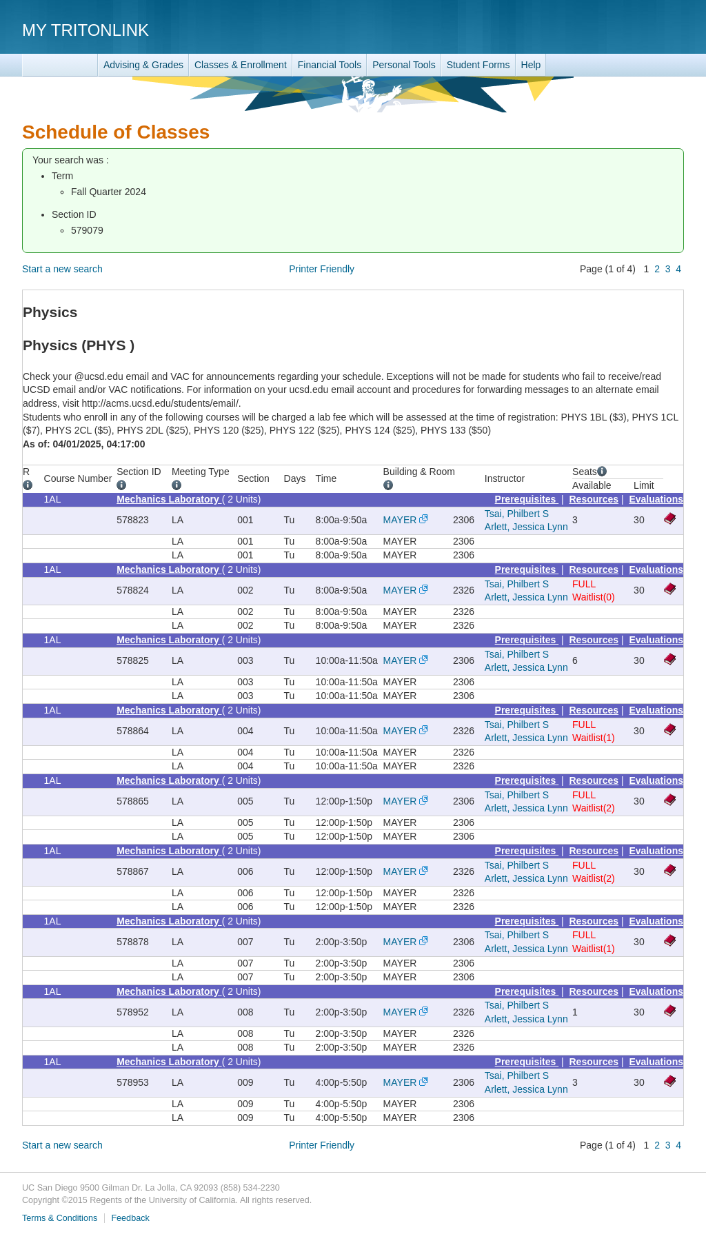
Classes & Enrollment (240, 64)
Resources (594, 499)
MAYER (400, 519)
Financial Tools (329, 64)
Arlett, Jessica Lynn (526, 526)
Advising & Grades (143, 64)
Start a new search (62, 268)
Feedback (130, 1218)
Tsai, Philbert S (517, 513)
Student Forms (478, 64)
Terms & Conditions (59, 1218)
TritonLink (60, 65)
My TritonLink (85, 30)
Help (531, 64)
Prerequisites (527, 499)
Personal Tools (404, 64)
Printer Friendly (321, 268)
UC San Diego (605, 29)
